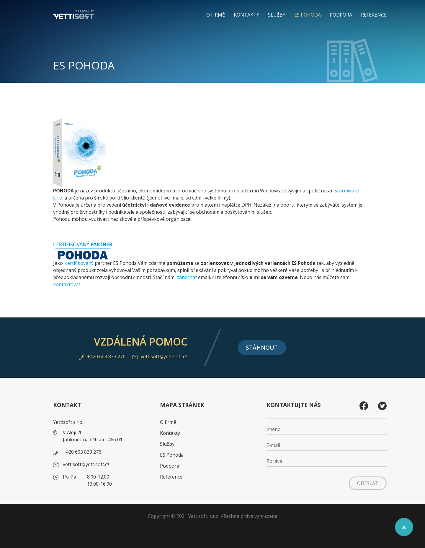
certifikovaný (79, 263)
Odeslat (367, 483)
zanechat (187, 277)
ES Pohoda (307, 15)
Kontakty (246, 15)
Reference (374, 15)
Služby (276, 15)
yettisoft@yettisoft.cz (160, 356)
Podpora (341, 15)
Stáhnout (262, 347)
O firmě (215, 15)
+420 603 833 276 (102, 356)
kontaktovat (66, 284)
